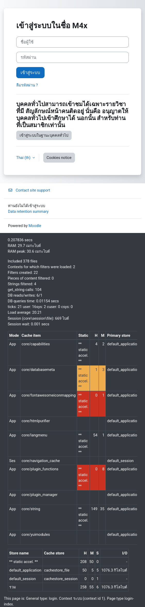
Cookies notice (59, 157)
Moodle (35, 225)
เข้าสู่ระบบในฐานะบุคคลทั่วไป (44, 135)
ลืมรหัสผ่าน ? (27, 85)
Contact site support (29, 190)
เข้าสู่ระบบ (30, 72)
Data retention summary (28, 211)
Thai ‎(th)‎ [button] (23, 157)
